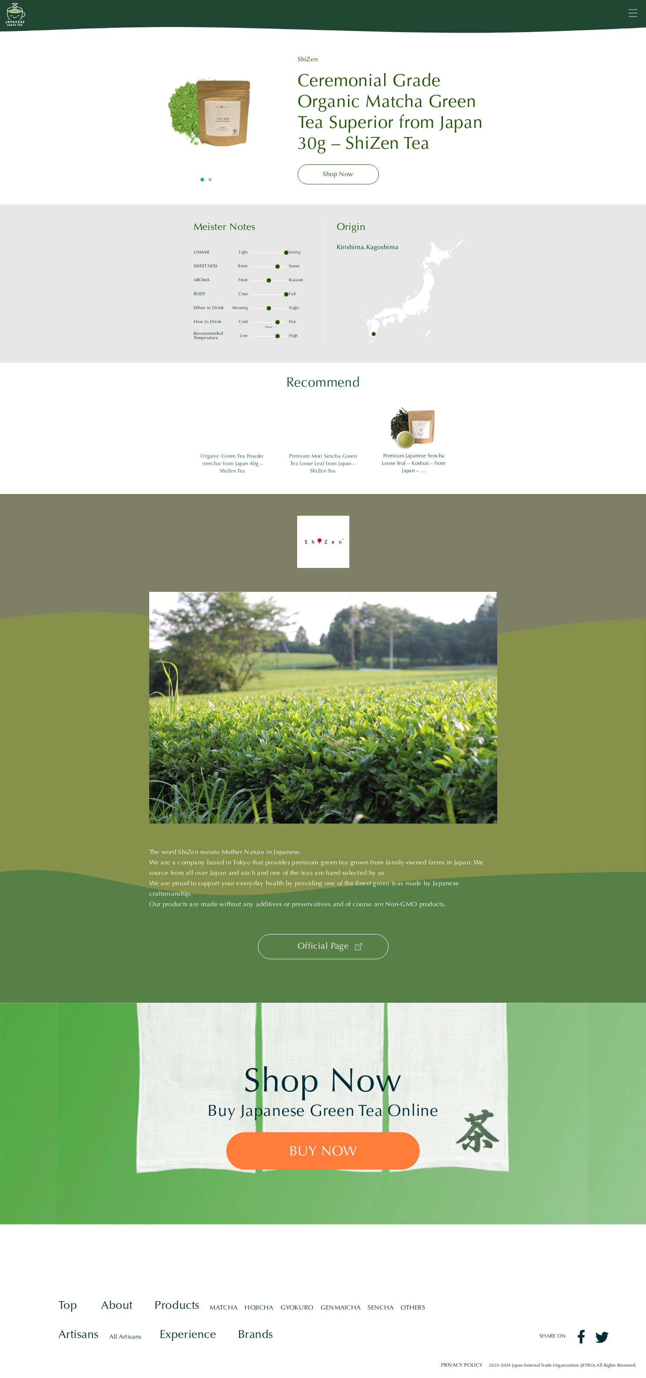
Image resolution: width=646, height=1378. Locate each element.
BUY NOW (323, 1152)
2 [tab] (210, 179)
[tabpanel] (206, 109)
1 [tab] (202, 179)
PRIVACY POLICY (461, 1365)
